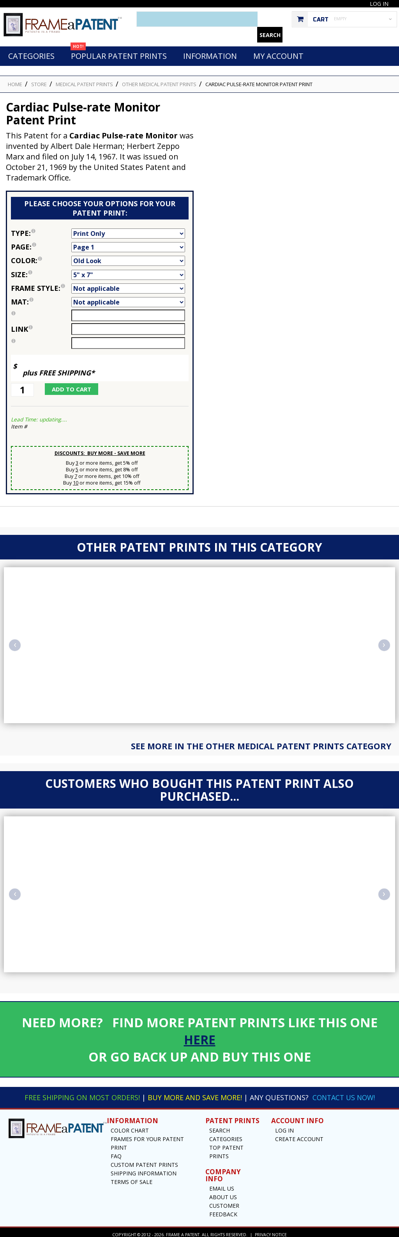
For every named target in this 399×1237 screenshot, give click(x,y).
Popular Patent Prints (119, 49)
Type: (41, 229)
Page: (41, 242)
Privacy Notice (271, 1230)
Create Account (299, 1134)
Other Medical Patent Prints (159, 79)
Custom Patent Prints (144, 1160)
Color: (41, 256)
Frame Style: (41, 284)
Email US (221, 1184)
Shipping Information (144, 1169)
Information (210, 51)
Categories (31, 51)
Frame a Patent (182, 1230)
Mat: (41, 297)
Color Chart (130, 1126)
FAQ (116, 1152)
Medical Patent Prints (84, 79)
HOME (15, 79)
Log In (379, 3)
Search (219, 1126)
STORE (39, 79)
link (22, 325)
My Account (278, 51)
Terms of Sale (131, 1177)
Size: (41, 270)
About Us (223, 1192)
